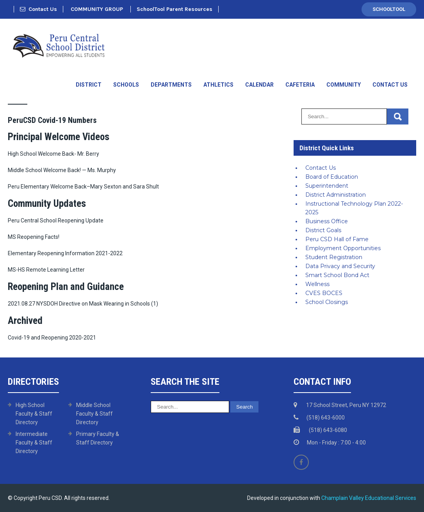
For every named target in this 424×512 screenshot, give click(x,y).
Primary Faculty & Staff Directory (97, 438)
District (89, 85)
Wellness (317, 284)
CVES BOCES (323, 293)
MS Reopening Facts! (33, 237)
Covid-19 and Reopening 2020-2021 (52, 337)
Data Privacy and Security (340, 266)
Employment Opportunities (343, 248)
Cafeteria (300, 85)
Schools (126, 85)
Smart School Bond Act (337, 275)
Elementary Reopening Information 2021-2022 (65, 253)
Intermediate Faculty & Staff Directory (34, 442)
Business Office (326, 221)
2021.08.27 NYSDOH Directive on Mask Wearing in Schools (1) (83, 303)
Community (343, 85)
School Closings (326, 302)
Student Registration (333, 257)
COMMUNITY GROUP (97, 9)
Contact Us (38, 9)
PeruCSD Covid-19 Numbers (52, 120)
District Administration (335, 194)
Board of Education (331, 176)
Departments (171, 85)
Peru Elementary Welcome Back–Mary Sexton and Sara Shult (83, 186)
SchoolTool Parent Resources (174, 9)
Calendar (259, 85)
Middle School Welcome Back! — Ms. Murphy (62, 170)
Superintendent (326, 185)
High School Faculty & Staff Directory (34, 413)
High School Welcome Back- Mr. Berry (53, 154)
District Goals (323, 230)
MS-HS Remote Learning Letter (46, 270)
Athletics (218, 85)
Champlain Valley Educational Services (368, 498)
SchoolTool (388, 9)
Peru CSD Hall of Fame (337, 239)
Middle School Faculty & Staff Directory (94, 413)
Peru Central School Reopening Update (55, 220)
